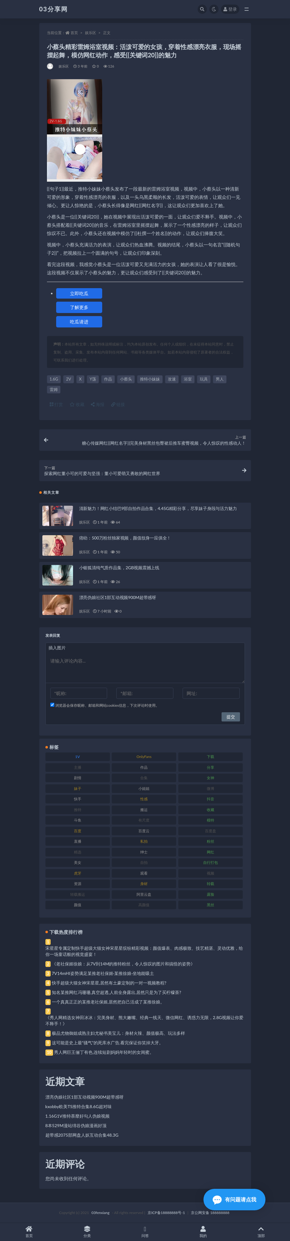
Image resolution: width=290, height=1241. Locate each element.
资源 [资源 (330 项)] (77, 883)
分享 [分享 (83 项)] (210, 767)
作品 (108, 379)
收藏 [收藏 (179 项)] (210, 809)
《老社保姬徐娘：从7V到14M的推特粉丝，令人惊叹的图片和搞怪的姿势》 (123, 963)
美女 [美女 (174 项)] (77, 862)
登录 (230, 9)
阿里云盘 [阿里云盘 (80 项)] (144, 894)
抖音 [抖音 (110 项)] (210, 799)
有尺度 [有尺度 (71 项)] (143, 820)
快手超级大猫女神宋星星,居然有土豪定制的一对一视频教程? (109, 982)
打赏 (56, 404)
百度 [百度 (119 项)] (77, 831)
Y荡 (93, 379)
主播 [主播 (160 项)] (77, 767)
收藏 (77, 404)
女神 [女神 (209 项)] (210, 777)
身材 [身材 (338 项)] (144, 883)
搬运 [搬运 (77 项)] (144, 809)
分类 (87, 1232)
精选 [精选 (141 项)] (77, 852)
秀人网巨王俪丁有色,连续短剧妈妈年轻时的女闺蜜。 (104, 1052)
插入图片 (57, 647)
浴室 (188, 379)
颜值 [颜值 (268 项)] (77, 905)
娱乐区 (90, 32)
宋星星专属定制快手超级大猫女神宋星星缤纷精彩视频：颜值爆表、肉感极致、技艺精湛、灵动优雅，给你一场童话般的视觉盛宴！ (144, 951)
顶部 (261, 1232)
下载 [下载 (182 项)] (210, 756)
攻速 (172, 379)
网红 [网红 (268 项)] (210, 852)
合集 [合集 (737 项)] (144, 777)
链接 (118, 404)
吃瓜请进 (79, 321)
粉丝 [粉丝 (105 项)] (210, 841)
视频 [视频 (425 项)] (210, 873)
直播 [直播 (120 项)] (77, 841)
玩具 (204, 379)
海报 (97, 404)
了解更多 (79, 307)
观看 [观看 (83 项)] (144, 873)
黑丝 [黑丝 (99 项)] (210, 905)
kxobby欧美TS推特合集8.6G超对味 (78, 1106)
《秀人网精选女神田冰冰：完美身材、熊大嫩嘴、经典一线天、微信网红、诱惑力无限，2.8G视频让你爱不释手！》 (144, 1020)
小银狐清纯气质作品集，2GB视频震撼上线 (119, 567)
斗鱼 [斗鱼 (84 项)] (77, 820)
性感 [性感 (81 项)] (144, 799)
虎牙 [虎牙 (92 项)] (77, 873)
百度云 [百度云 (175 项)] (143, 831)
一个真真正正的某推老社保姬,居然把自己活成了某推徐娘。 (108, 1001)
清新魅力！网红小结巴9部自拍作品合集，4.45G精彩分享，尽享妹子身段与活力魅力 (158, 508)
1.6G (54, 379)
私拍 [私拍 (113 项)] (144, 841)
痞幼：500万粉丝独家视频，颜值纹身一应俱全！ (125, 537)
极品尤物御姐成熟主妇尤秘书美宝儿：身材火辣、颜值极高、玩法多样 (118, 1033)
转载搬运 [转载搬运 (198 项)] (77, 894)
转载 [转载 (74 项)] (210, 883)
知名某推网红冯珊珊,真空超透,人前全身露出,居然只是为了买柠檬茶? (116, 992)
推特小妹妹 (150, 379)
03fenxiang (100, 1212)
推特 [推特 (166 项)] (77, 809)
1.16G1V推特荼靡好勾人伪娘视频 (77, 1116)
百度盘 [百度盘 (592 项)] (210, 831)
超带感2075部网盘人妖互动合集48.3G (81, 1135)
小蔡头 (126, 379)
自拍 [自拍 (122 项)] (144, 862)
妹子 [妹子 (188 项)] (77, 788)
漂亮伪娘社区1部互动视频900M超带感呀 (118, 597)
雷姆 (54, 389)
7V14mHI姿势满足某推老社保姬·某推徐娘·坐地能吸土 (103, 973)
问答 (145, 1232)
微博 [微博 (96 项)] (210, 788)
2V (68, 379)
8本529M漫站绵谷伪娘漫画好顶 (76, 1125)
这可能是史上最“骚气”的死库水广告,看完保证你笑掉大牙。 (108, 1042)
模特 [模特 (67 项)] (210, 820)
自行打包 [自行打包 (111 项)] (210, 862)
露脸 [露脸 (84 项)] (210, 894)
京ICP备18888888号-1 (166, 1212)
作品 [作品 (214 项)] (144, 767)
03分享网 (53, 9)
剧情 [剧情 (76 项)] (77, 777)
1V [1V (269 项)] (77, 756)
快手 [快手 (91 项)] (77, 799)
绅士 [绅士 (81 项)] (144, 852)
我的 (203, 1232)
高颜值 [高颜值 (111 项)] (143, 905)
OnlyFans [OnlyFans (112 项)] (144, 756)
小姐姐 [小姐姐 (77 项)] (143, 788)
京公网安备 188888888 (210, 1212)
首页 (74, 32)
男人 (220, 379)
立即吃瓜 (79, 293)
